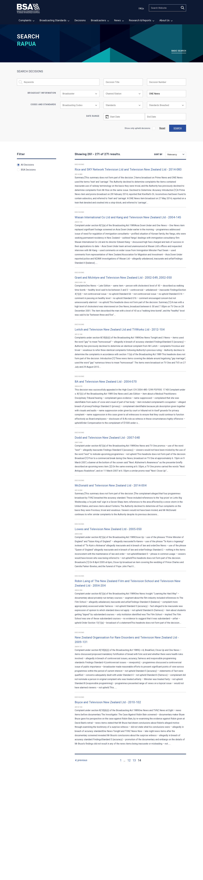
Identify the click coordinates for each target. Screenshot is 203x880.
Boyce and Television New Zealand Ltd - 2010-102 (108, 702)
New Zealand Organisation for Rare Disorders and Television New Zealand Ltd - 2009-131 (127, 640)
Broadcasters (100, 20)
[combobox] (80, 93)
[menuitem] (26, 20)
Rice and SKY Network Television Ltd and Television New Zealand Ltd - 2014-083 (128, 169)
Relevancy (175, 154)
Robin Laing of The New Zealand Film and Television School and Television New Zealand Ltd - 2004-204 (127, 583)
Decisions (80, 20)
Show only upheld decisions (137, 128)
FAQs (141, 8)
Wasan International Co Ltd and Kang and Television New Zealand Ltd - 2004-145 (128, 217)
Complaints (26, 20)
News (119, 20)
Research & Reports (141, 20)
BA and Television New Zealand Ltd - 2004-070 (106, 381)
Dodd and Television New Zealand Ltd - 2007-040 (107, 437)
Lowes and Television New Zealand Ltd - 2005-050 (108, 529)
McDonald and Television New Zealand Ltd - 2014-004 (110, 485)
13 (134, 760)
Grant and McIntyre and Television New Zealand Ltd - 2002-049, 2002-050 (123, 277)
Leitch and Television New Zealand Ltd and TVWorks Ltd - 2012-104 (120, 329)
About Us (166, 20)
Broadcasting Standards (54, 20)
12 (129, 760)
